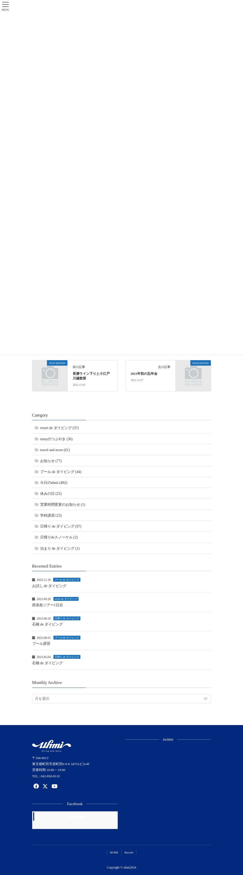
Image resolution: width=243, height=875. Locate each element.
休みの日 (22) (51, 494)
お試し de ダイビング (49, 586)
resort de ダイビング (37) (59, 428)
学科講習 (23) (51, 515)
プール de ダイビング (66, 579)
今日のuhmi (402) (53, 483)
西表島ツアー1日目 (47, 605)
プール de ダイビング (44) (60, 472)
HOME (114, 852)
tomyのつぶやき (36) (56, 439)
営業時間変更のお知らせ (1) (62, 504)
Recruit (128, 852)
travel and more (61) (55, 450)
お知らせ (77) (51, 461)
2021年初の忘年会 (144, 374)
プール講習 (41, 644)
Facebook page (76, 816)
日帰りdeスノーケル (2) (59, 537)
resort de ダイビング (66, 598)
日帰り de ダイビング (67, 618)
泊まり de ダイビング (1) (60, 548)
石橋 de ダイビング (47, 624)
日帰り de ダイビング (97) (60, 526)
